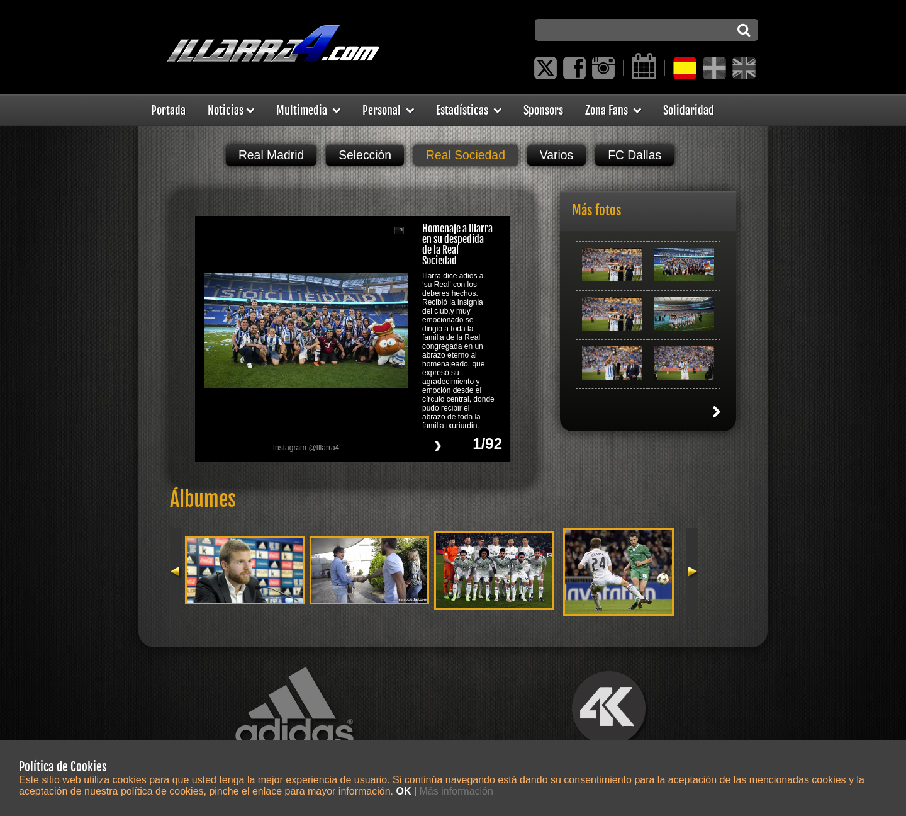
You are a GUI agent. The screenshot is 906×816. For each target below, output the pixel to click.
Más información (456, 791)
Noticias (231, 110)
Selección (364, 155)
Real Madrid (271, 155)
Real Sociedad (465, 155)
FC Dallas (634, 155)
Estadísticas (468, 110)
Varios (556, 155)
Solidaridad (688, 110)
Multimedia (308, 110)
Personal (388, 110)
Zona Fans (613, 110)
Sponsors (543, 110)
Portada (168, 110)
